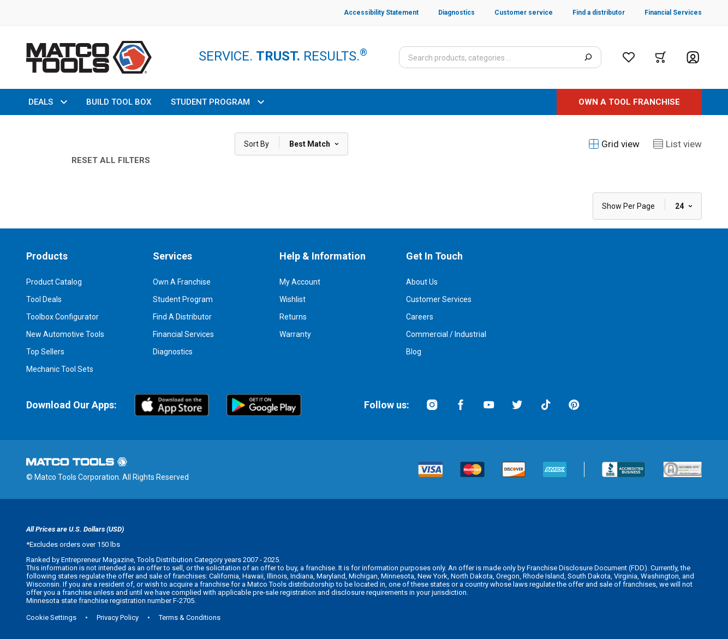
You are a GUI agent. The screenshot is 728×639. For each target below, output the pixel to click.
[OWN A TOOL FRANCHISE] (629, 102)
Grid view (614, 143)
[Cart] (660, 57)
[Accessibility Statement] (381, 12)
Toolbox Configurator (62, 316)
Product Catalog (54, 282)
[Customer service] (514, 12)
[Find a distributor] (589, 12)
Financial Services (183, 334)
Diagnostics (173, 351)
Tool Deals (44, 299)
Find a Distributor (182, 316)
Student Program (183, 299)
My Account (299, 282)
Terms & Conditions (189, 617)
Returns (293, 316)
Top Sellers (45, 351)
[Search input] (500, 57)
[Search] (588, 57)
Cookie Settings (51, 617)
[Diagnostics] (447, 12)
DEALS (47, 102)
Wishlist (292, 299)
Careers (419, 316)
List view (677, 143)
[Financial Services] (663, 12)
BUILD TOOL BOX (118, 102)
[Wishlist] (628, 57)
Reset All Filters (110, 160)
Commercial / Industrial (446, 334)
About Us (422, 282)
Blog (413, 351)
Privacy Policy (118, 617)
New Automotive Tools (65, 334)
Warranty (295, 334)
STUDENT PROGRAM (217, 102)
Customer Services (439, 299)
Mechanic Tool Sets (59, 369)
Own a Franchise (182, 282)
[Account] (693, 57)
